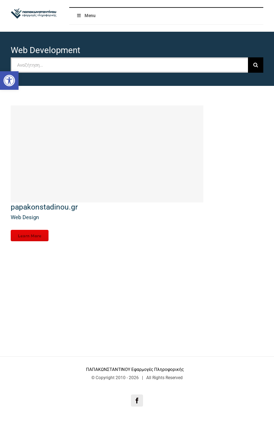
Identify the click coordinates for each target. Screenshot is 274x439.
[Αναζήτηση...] (129, 65)
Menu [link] (86, 15)
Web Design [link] (25, 217)
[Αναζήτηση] (255, 65)
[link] (9, 80)
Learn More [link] (29, 235)
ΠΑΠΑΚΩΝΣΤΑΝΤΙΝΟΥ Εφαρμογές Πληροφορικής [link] (135, 369)
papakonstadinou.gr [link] (44, 207)
